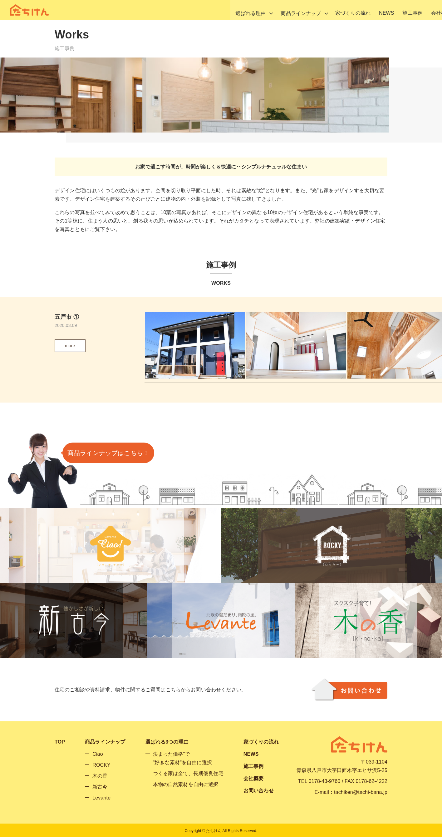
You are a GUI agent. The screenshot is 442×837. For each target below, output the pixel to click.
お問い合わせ (422, 10)
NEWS (328, 10)
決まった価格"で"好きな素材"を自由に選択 (182, 758)
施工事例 (356, 10)
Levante (101, 797)
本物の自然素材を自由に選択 (186, 784)
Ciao (97, 754)
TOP (60, 741)
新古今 (99, 786)
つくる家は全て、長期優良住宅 (188, 773)
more (70, 345)
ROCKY (101, 765)
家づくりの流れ (293, 10)
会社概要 (386, 10)
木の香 (99, 776)
